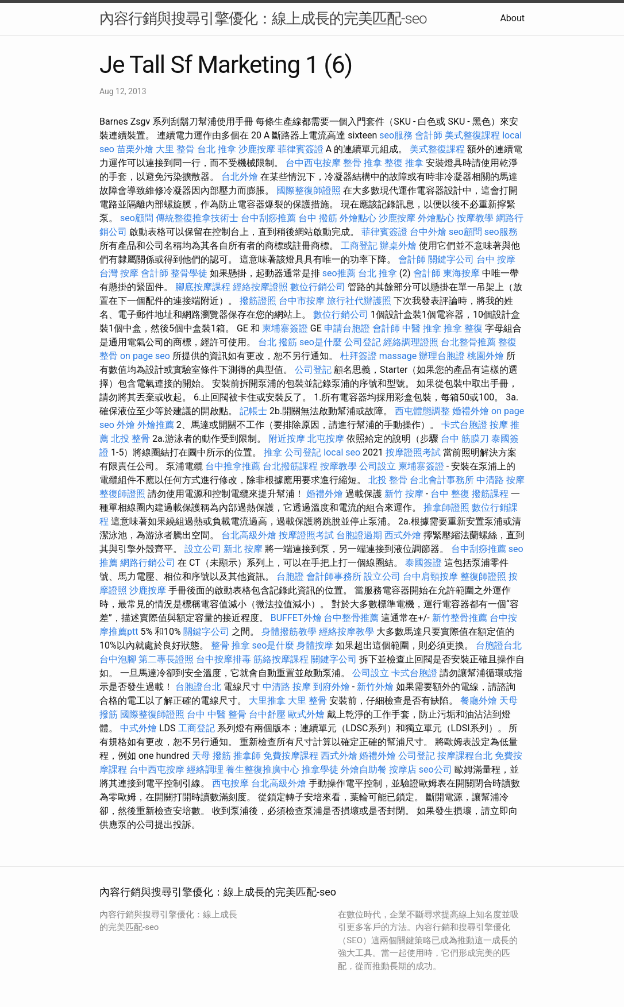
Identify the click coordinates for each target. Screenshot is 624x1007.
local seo (341, 452)
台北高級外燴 (248, 535)
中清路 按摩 (500, 479)
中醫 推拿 (421, 328)
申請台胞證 (347, 328)
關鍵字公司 (451, 259)
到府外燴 (331, 686)
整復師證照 (122, 493)
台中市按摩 (302, 300)
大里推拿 (267, 700)
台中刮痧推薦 (268, 218)
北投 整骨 (130, 438)
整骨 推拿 (362, 162)
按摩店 (403, 769)
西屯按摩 (230, 783)
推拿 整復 (463, 328)
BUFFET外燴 (296, 617)
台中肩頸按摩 (430, 576)
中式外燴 (138, 728)
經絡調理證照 (410, 342)
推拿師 (247, 755)
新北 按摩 (243, 548)
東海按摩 (461, 273)
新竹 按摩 (403, 493)
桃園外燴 (485, 355)
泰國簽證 (423, 562)
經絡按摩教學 (346, 631)
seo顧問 (136, 218)
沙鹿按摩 (256, 149)
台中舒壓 (267, 714)
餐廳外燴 (478, 700)
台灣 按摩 (118, 273)
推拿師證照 (446, 507)
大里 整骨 (175, 149)
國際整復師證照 (308, 190)
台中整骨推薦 (351, 617)
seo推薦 (339, 273)
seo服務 (396, 135)
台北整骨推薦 (468, 342)
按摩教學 (475, 218)
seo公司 (435, 769)
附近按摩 (286, 438)
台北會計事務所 (442, 479)
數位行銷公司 (317, 286)
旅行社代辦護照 (359, 300)
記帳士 (253, 411)
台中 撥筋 (317, 218)
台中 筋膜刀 (465, 438)
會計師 (428, 135)
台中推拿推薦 (232, 466)
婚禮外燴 (470, 411)
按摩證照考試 (413, 452)
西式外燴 (402, 535)
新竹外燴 (375, 686)
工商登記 (359, 245)
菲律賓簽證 (300, 149)
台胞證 (290, 576)
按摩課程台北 (464, 755)
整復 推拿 (403, 162)
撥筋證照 (258, 300)
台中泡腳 (117, 659)
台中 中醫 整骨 (216, 714)
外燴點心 (358, 218)
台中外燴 (428, 231)
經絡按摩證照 (260, 286)
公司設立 (377, 466)
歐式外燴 (306, 714)
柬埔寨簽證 (285, 328)
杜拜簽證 (358, 355)
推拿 (273, 452)
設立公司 (202, 548)
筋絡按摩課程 (281, 659)
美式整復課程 (472, 135)
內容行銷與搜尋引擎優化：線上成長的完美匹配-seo (263, 18)
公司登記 (362, 342)
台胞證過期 (359, 535)
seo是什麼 (320, 342)
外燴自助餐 (364, 769)
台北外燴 (239, 176)
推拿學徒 (320, 769)
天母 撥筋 (211, 755)
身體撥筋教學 (289, 631)
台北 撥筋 (277, 342)
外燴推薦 (155, 424)
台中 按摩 (495, 259)
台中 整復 (449, 493)
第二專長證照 (166, 659)
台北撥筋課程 (290, 466)
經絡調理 (205, 769)
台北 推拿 (216, 149)
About (512, 18)
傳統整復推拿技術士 (197, 218)
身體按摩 (314, 645)
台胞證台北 (499, 645)
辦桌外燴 (398, 245)
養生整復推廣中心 (262, 769)
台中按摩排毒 (223, 659)
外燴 (126, 424)
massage (398, 355)
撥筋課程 (490, 493)
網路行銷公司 (147, 562)
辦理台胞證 (442, 355)
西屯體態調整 (422, 411)
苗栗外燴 (135, 149)
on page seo (145, 355)
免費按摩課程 (290, 755)
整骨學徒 (189, 273)
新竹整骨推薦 (459, 617)
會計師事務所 (333, 576)
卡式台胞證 (464, 424)
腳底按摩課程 (202, 286)
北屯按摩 (325, 438)
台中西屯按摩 (313, 162)
